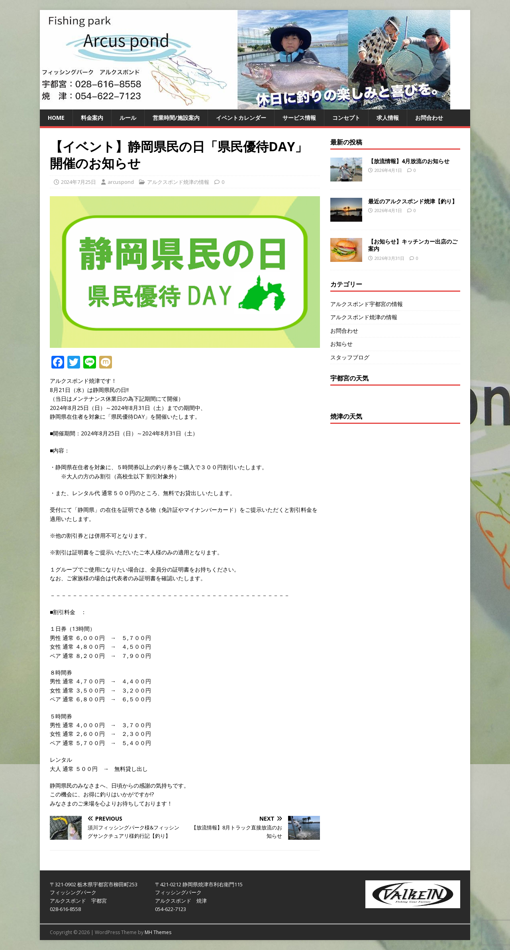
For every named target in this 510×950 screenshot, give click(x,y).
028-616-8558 (65, 909)
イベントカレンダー (241, 117)
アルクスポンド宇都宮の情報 (366, 304)
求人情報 (388, 117)
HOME (56, 117)
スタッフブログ (349, 357)
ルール (128, 117)
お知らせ (341, 343)
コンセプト (346, 117)
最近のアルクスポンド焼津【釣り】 (412, 201)
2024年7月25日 (78, 181)
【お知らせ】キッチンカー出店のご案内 (412, 245)
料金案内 (92, 117)
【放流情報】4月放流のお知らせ (408, 161)
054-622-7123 (170, 909)
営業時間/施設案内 (176, 117)
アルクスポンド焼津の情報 (178, 181)
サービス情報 (299, 117)
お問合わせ (429, 117)
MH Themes (158, 932)
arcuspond (121, 181)
